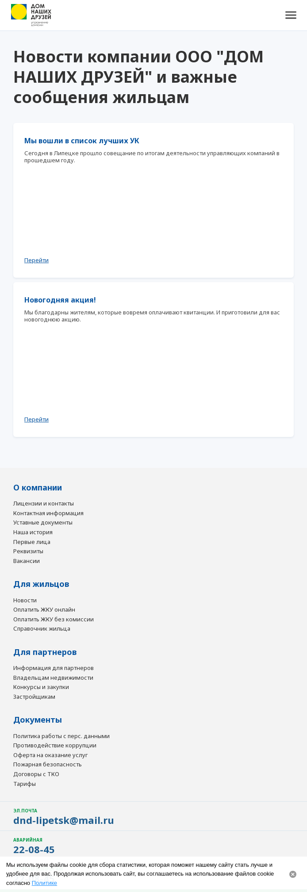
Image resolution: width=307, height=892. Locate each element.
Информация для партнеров (53, 668)
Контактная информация (48, 513)
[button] (290, 15)
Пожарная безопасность (47, 764)
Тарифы (24, 784)
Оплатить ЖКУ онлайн (44, 609)
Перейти (36, 260)
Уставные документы (43, 522)
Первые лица (31, 542)
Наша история (33, 532)
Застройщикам (34, 697)
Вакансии (26, 561)
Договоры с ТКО (36, 774)
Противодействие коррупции (54, 745)
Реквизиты (28, 551)
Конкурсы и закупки (41, 687)
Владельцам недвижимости (53, 677)
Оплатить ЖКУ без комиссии (53, 619)
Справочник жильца (41, 628)
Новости (25, 600)
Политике (44, 883)
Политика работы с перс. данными (61, 736)
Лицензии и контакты (43, 503)
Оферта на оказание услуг (50, 755)
